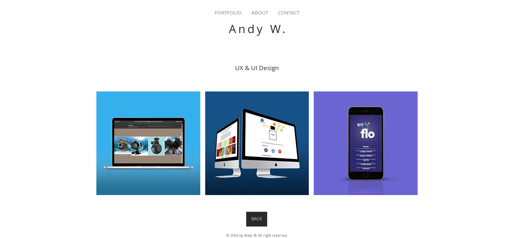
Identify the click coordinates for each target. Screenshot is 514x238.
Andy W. (258, 28)
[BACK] (256, 219)
